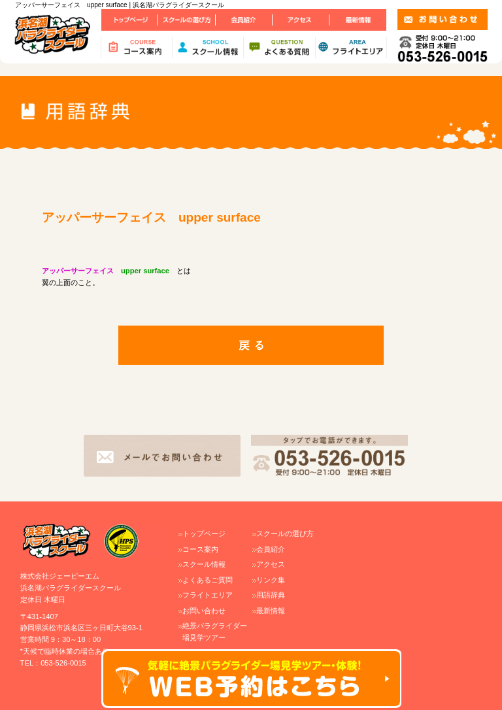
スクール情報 (204, 564)
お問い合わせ (204, 611)
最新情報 (270, 611)
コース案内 (200, 549)
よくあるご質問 (207, 580)
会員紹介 (270, 549)
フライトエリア (207, 595)
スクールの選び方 (285, 533)
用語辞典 (270, 595)
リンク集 (270, 580)
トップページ (204, 533)
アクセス (270, 564)
